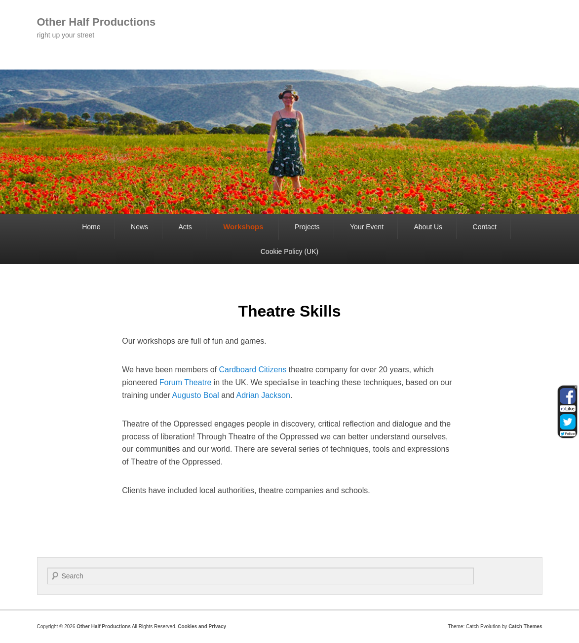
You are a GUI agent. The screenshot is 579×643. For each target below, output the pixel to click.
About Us (428, 227)
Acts (185, 227)
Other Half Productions (96, 22)
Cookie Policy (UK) (289, 251)
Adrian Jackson (263, 395)
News (139, 227)
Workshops (243, 226)
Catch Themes (525, 626)
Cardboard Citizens (252, 369)
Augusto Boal (195, 395)
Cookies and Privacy (202, 626)
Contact (485, 227)
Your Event (367, 227)
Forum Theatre (185, 382)
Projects (307, 227)
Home (91, 227)
